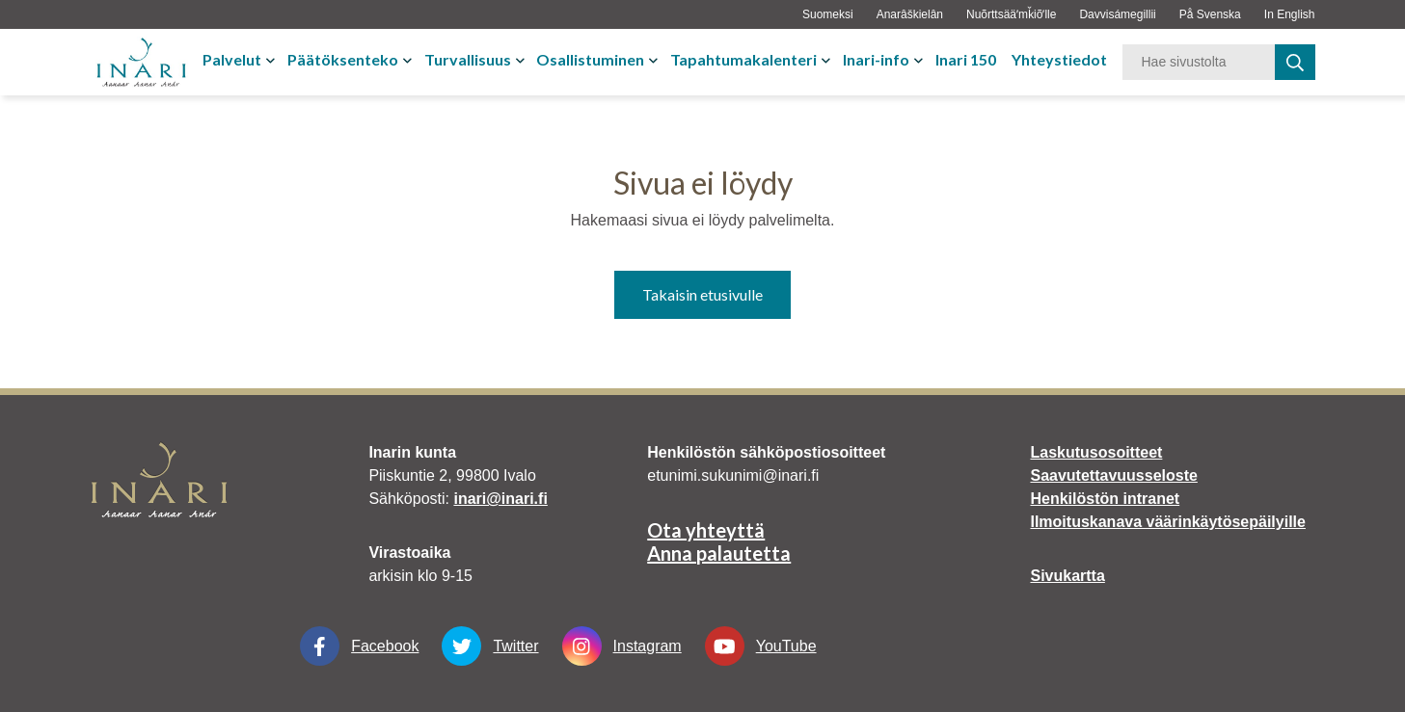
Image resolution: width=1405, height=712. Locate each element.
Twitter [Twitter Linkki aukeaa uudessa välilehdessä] (490, 646)
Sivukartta (1067, 575)
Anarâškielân (910, 14)
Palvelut (232, 59)
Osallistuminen (590, 59)
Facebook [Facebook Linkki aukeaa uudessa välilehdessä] (359, 646)
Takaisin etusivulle (702, 294)
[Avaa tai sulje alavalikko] (272, 60)
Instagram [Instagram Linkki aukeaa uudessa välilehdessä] (622, 646)
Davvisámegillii (1117, 14)
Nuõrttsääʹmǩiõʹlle (1011, 14)
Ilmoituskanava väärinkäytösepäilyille (1167, 522)
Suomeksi (827, 14)
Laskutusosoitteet (1096, 452)
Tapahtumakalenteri (743, 59)
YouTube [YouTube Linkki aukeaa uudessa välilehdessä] (761, 646)
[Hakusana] (1198, 62)
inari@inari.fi (500, 498)
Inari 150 (965, 59)
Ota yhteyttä (706, 529)
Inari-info (876, 59)
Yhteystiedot (1059, 59)
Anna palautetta (719, 553)
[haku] (1295, 62)
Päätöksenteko (342, 59)
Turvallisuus (467, 59)
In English (1289, 14)
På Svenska (1210, 14)
